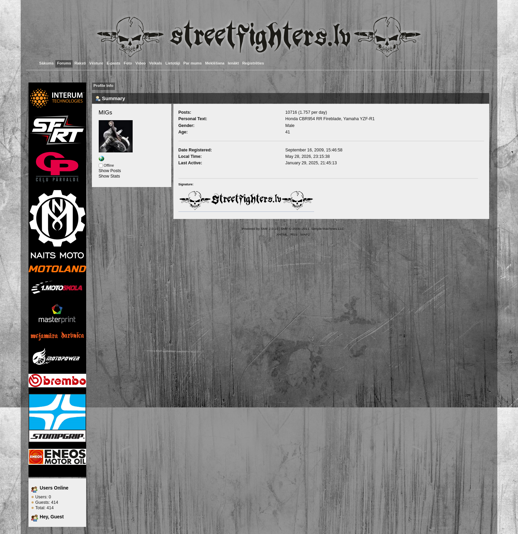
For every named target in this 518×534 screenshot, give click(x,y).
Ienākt (233, 63)
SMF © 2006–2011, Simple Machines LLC (312, 229)
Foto (128, 63)
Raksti (80, 63)
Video (140, 63)
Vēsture (96, 63)
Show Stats (109, 176)
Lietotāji (173, 63)
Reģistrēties (253, 63)
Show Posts (110, 170)
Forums (64, 63)
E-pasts (113, 63)
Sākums (46, 63)
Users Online (54, 488)
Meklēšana (215, 63)
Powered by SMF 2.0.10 (260, 229)
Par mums (193, 63)
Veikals (155, 63)
